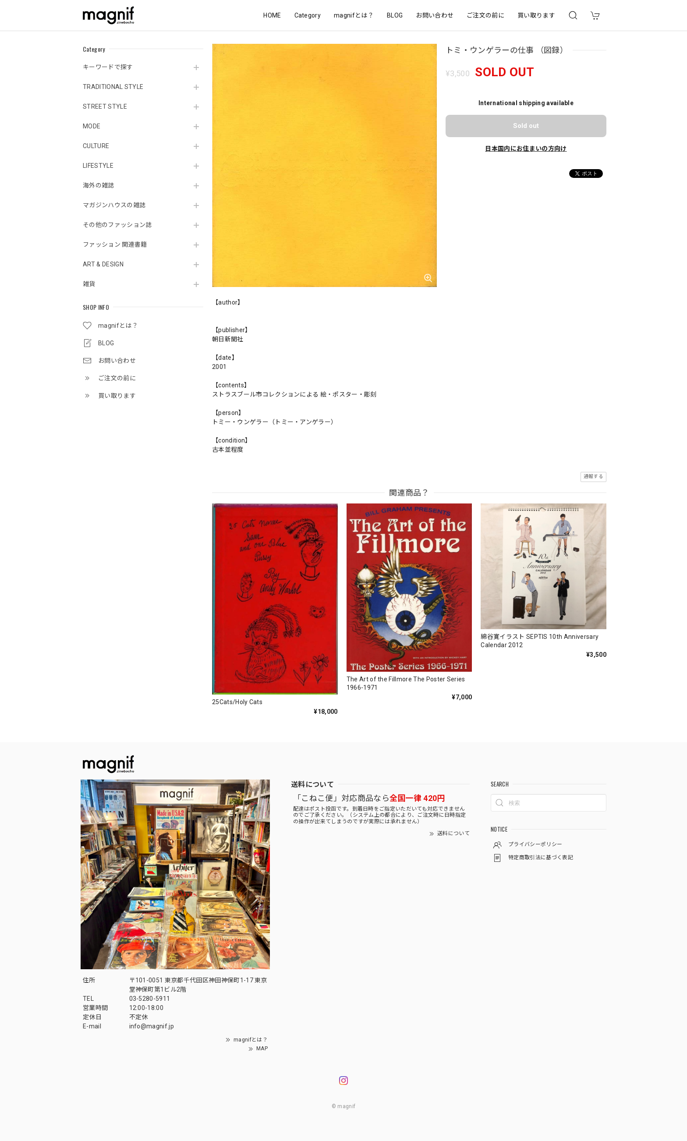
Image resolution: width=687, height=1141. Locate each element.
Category (307, 15)
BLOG (395, 15)
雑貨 (89, 283)
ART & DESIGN (103, 264)
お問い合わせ (434, 15)
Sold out (526, 126)
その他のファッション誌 (117, 224)
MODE (91, 126)
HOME (272, 15)
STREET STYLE (105, 106)
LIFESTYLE (98, 165)
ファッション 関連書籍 (115, 244)
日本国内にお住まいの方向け (526, 148)
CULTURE (96, 145)
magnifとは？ (354, 15)
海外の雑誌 (98, 185)
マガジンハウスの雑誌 (114, 205)
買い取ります (536, 15)
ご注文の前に (485, 15)
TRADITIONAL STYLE (113, 86)
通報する (593, 476)
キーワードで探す (108, 67)
